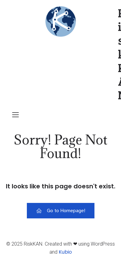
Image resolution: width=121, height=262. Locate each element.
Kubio (65, 252)
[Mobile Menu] (15, 114)
